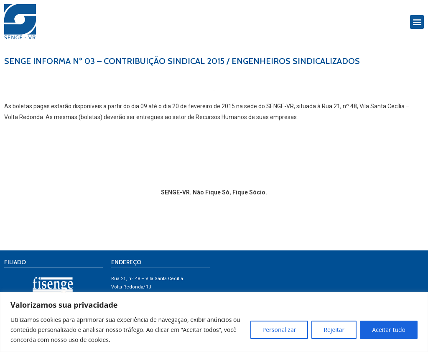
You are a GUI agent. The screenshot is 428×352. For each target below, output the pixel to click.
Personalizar (279, 330)
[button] (417, 22)
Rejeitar (334, 330)
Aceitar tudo (388, 330)
